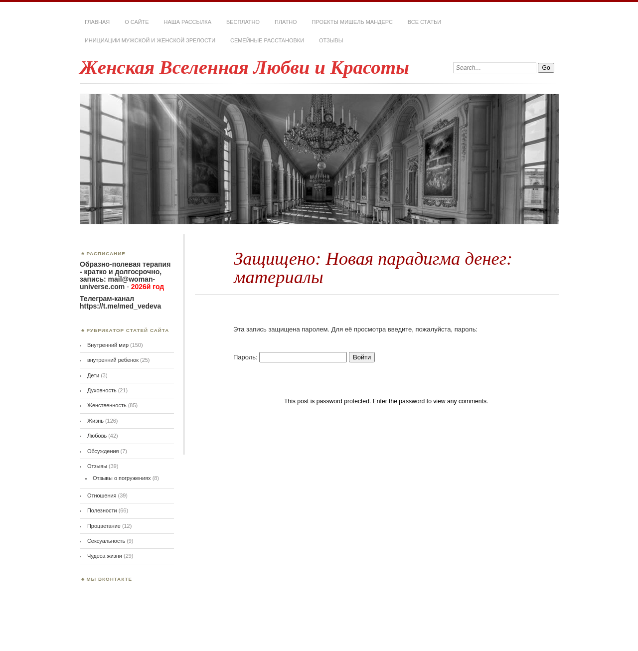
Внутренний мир (108, 345)
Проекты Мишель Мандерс (352, 22)
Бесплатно (243, 22)
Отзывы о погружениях (122, 478)
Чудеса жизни (104, 556)
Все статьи (424, 22)
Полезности (102, 510)
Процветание (104, 526)
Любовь (97, 436)
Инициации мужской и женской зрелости (150, 40)
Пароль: (290, 357)
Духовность (102, 390)
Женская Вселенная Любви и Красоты (244, 67)
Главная (97, 22)
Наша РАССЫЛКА (188, 22)
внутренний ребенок (113, 360)
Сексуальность (106, 541)
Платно (286, 22)
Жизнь (95, 421)
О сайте (137, 22)
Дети (93, 375)
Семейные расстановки (267, 40)
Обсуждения (103, 451)
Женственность (107, 405)
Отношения (102, 495)
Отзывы (331, 40)
